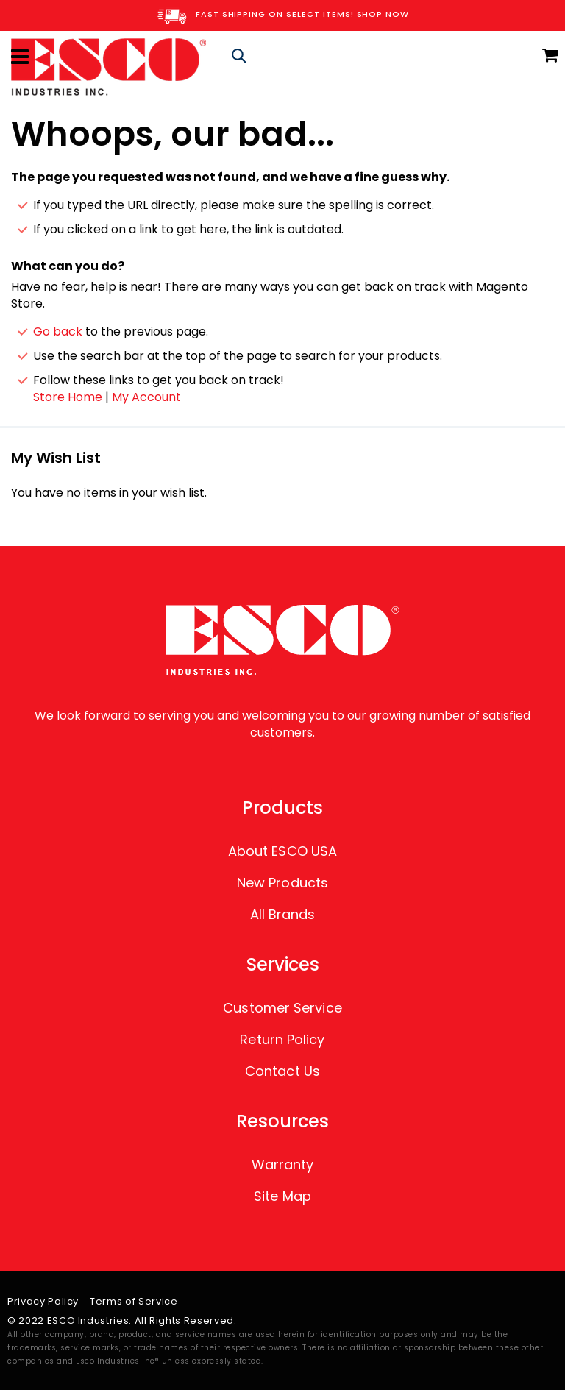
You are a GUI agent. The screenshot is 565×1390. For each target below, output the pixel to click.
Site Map (282, 1196)
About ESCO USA (282, 851)
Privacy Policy (43, 1301)
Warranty (283, 1164)
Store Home (67, 397)
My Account (146, 397)
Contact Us (282, 1071)
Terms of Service (133, 1301)
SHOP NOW (383, 14)
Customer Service (282, 1008)
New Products (282, 882)
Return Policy (282, 1039)
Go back (57, 331)
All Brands (283, 914)
